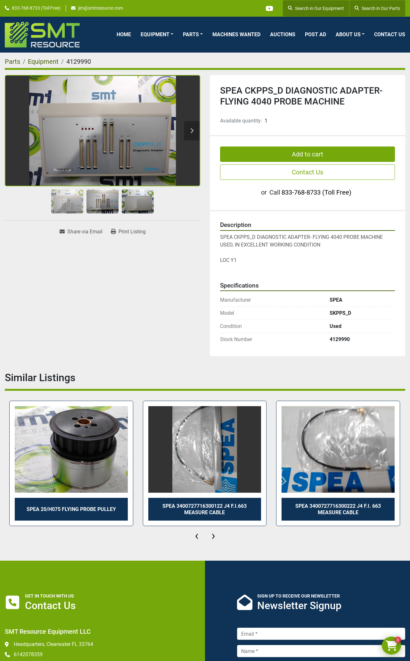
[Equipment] (43, 61)
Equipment (155, 34)
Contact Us (389, 34)
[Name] (321, 651)
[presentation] (197, 535)
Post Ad (315, 34)
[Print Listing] (128, 232)
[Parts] (12, 61)
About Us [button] (348, 34)
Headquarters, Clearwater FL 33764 (53, 644)
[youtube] (269, 8)
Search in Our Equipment (316, 8)
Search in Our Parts (377, 8)
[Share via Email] (81, 232)
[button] (157, 34)
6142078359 (28, 654)
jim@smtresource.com (100, 8)
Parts (191, 34)
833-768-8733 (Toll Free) (36, 8)
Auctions (282, 34)
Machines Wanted (236, 34)
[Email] (321, 634)
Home (124, 34)
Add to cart (307, 154)
